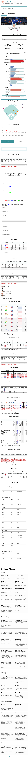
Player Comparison (7, 46)
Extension (3, 692)
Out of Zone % (3, 434)
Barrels (2, 581)
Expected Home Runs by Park (14, 397)
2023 (9, 32)
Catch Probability (4, 733)
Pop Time (3, 704)
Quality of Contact (14, 273)
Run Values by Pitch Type (14, 301)
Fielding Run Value (19, 721)
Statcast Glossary (8, 569)
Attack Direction (18, 639)
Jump (16, 712)
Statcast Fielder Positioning (14, 449)
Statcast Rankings (14, 482)
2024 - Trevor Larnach (7, 295)
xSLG (2, 424)
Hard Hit (17, 581)
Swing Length (4, 629)
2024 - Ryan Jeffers (7, 291)
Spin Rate (17, 685)
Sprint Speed (3, 746)
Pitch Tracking (14, 239)
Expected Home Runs (14, 382)
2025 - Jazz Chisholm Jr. (8, 289)
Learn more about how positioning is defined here (9, 462)
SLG (1, 423)
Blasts (2, 661)
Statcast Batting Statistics (14, 155)
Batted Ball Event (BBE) (20, 588)
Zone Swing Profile (20, 48)
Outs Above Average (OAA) (6, 721)
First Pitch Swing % (4, 439)
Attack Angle (17, 629)
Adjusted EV (17, 605)
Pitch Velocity (4, 676)
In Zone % (2, 433)
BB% (1, 442)
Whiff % (2, 436)
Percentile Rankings (14, 367)
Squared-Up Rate (18, 650)
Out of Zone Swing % (4, 435)
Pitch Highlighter (7, 45)
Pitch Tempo (14, 468)
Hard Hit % (2, 428)
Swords (16, 661)
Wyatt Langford (14, 28)
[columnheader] (2, 158)
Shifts (20, 45)
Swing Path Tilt (4, 650)
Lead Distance (4, 712)
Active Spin (3, 685)
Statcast (7, 141)
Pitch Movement (18, 676)
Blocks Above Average (19, 733)
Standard (20, 141)
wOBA (2, 425)
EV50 (2, 605)
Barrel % (2, 431)
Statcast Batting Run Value (14, 337)
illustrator (7, 44)
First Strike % (3, 438)
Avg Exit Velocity (3, 429)
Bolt (16, 746)
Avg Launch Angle (4, 432)
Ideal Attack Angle (5, 639)
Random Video (20, 44)
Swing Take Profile (20, 46)
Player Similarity (7, 48)
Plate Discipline (14, 354)
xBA (1, 422)
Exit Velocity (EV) (4, 575)
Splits (7, 143)
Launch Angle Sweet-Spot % (5, 430)
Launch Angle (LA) (19, 575)
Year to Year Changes (14, 416)
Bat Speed (3, 620)
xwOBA (2, 426)
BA (1, 421)
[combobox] (14, 8)
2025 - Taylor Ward (6, 286)
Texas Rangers (16, 32)
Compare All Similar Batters (7, 298)
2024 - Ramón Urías (7, 293)
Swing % (2, 440)
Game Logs (20, 143)
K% (1, 441)
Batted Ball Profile (14, 258)
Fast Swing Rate (18, 620)
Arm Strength (18, 704)
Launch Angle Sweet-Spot (6, 588)
